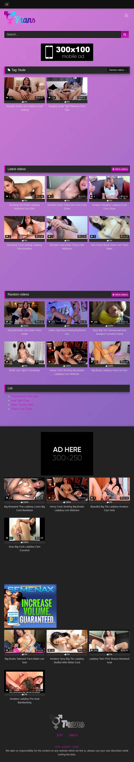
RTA (57, 746)
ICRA (76, 746)
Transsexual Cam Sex (25, 396)
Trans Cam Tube (21, 408)
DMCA (73, 735)
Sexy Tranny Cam (22, 404)
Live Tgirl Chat (20, 400)
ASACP (66, 746)
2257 (60, 735)
